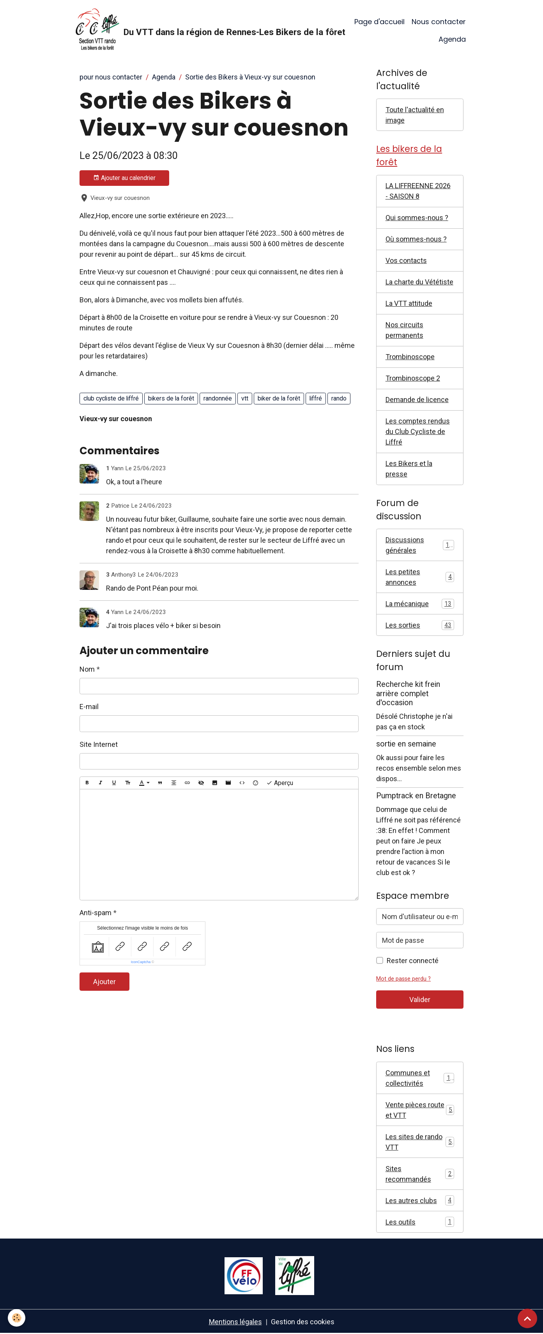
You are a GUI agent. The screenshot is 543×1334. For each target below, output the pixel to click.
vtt (244, 398)
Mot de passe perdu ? (403, 979)
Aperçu (279, 783)
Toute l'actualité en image (415, 115)
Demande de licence (417, 399)
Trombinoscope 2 (413, 378)
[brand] (198, 30)
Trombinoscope (410, 357)
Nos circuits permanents (404, 330)
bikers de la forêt (171, 398)
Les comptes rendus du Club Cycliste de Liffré (418, 431)
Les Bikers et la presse (409, 468)
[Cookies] (16, 1318)
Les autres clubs (420, 1200)
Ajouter (104, 982)
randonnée (217, 398)
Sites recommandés (420, 1174)
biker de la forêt (279, 398)
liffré (316, 398)
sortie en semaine (406, 743)
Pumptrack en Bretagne (416, 795)
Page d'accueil (379, 21)
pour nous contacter (111, 77)
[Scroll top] (527, 1318)
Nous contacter (439, 21)
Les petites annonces (420, 577)
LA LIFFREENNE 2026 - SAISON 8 (418, 191)
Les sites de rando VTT (420, 1142)
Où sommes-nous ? (416, 239)
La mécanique (420, 604)
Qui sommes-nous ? (417, 218)
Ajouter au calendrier (124, 178)
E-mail (89, 706)
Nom (87, 669)
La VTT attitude (409, 303)
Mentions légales (235, 1322)
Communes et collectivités (420, 1078)
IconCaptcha (141, 962)
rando (339, 398)
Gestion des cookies (302, 1322)
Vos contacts (406, 260)
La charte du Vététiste (419, 282)
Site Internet (99, 744)
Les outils (420, 1222)
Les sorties (420, 625)
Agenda (452, 39)
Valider (419, 999)
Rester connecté (413, 960)
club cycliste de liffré (111, 398)
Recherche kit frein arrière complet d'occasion (408, 694)
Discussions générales (420, 545)
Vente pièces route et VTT (420, 1110)
